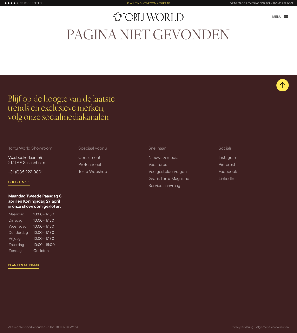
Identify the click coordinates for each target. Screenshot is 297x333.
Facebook (228, 171)
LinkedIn (226, 178)
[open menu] (280, 16)
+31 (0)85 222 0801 (25, 171)
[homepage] (148, 16)
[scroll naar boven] (282, 85)
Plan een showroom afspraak (148, 3)
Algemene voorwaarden (272, 327)
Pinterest (227, 164)
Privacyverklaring (242, 327)
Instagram (228, 157)
